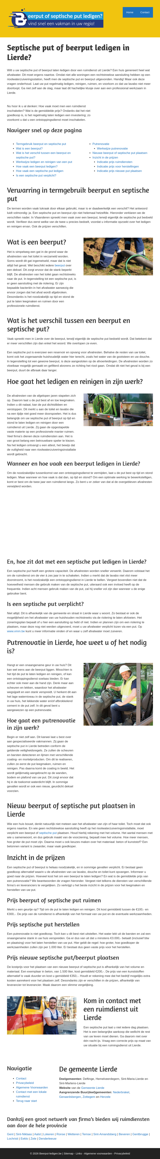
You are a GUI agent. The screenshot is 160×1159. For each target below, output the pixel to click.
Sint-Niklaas (24, 1134)
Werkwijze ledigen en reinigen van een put (44, 162)
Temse (86, 1134)
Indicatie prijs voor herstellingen (118, 166)
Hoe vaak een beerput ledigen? (36, 166)
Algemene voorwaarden (98, 1153)
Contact (144, 12)
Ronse (60, 1134)
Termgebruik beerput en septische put (41, 144)
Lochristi (12, 1138)
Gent (10, 1134)
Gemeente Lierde (92, 1088)
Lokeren (48, 1134)
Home (129, 12)
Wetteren (74, 1134)
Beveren (124, 1134)
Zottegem (89, 1097)
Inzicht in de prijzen (105, 157)
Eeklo (24, 1138)
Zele (33, 1138)
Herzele (105, 1097)
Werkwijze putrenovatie (112, 148)
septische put (48, 833)
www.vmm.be (16, 631)
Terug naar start (26, 1101)
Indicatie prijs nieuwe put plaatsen (119, 171)
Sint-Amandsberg (104, 1134)
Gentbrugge (140, 1134)
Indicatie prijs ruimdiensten (114, 162)
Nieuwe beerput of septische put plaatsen (119, 153)
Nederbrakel (121, 1092)
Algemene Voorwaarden (32, 1087)
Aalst (37, 1134)
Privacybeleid (25, 1083)
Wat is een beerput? (29, 148)
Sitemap (68, 1153)
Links (79, 1153)
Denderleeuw (47, 1138)
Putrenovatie (100, 144)
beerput (60, 265)
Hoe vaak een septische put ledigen (39, 171)
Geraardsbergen (70, 1097)
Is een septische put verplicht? (36, 175)
